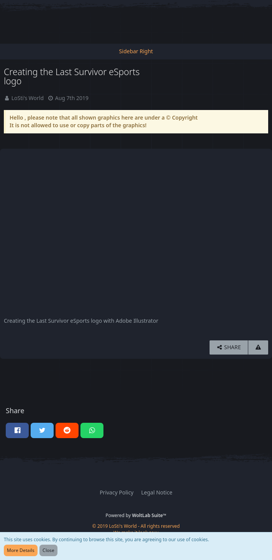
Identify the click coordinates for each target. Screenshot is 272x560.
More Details (20, 550)
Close (48, 550)
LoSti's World (27, 98)
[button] (17, 430)
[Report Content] (258, 347)
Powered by (136, 515)
